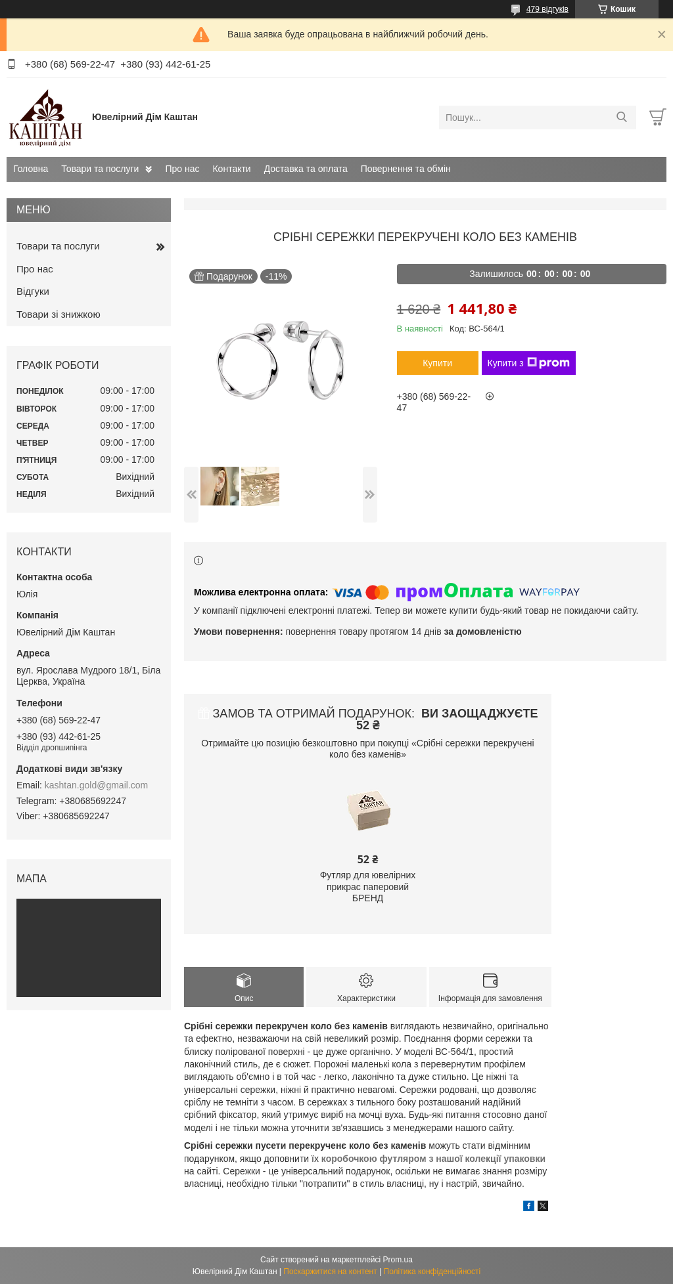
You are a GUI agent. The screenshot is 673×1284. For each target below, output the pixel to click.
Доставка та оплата (306, 168)
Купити (437, 363)
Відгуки (32, 291)
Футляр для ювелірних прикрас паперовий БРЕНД (368, 886)
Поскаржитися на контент (330, 1271)
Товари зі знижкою (58, 314)
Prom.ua (398, 1259)
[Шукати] (621, 117)
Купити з (529, 363)
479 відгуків (547, 9)
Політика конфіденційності (432, 1271)
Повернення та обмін (406, 168)
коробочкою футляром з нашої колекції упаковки (433, 1158)
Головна (30, 168)
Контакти (231, 168)
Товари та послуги (100, 168)
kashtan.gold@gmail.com (96, 785)
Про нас (182, 168)
